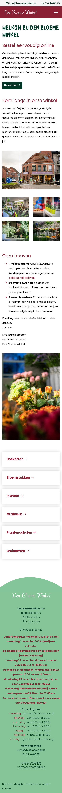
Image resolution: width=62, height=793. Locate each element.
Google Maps (32, 621)
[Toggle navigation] (56, 12)
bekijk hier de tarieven (22, 278)
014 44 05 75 (52, 3)
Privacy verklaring (31, 762)
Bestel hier (12, 85)
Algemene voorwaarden (31, 767)
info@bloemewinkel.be (22, 3)
